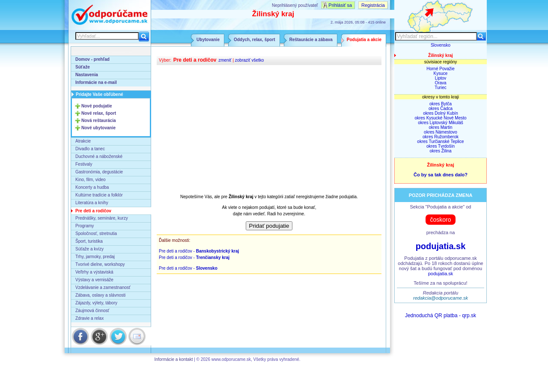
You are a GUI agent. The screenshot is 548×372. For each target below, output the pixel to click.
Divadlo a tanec (90, 148)
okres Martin (440, 127)
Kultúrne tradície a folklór (99, 195)
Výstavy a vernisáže (94, 279)
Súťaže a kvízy (89, 249)
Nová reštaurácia (98, 120)
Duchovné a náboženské (98, 156)
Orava (440, 82)
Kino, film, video (90, 179)
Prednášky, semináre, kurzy (101, 218)
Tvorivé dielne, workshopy (100, 264)
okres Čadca (441, 108)
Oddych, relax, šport (254, 39)
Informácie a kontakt (173, 359)
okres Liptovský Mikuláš (440, 122)
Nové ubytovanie (98, 127)
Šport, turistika (89, 241)
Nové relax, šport (98, 113)
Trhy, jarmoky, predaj (95, 256)
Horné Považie (440, 68)
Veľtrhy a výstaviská (94, 272)
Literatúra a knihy (91, 202)
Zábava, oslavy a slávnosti (100, 295)
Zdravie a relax (89, 318)
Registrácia (373, 5)
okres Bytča (440, 103)
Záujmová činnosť (92, 310)
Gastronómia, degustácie (99, 172)
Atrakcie (83, 141)
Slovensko (440, 45)
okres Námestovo (440, 132)
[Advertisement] (269, 129)
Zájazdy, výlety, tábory (96, 303)
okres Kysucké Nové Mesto (440, 118)
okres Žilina (440, 151)
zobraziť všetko (249, 60)
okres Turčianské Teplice (440, 141)
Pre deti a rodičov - (199, 251)
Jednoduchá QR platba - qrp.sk (440, 315)
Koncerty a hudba (92, 187)
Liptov (441, 78)
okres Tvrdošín (440, 146)
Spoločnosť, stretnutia (96, 233)
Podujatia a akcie (364, 39)
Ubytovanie (208, 39)
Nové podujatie (96, 106)
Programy (84, 225)
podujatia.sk (441, 246)
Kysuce (441, 73)
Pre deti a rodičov (93, 210)
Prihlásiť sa (340, 5)
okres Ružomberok (441, 136)
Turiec (440, 87)
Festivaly (83, 164)
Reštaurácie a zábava (311, 39)
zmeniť (224, 60)
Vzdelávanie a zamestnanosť (103, 287)
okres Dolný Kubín (440, 113)
